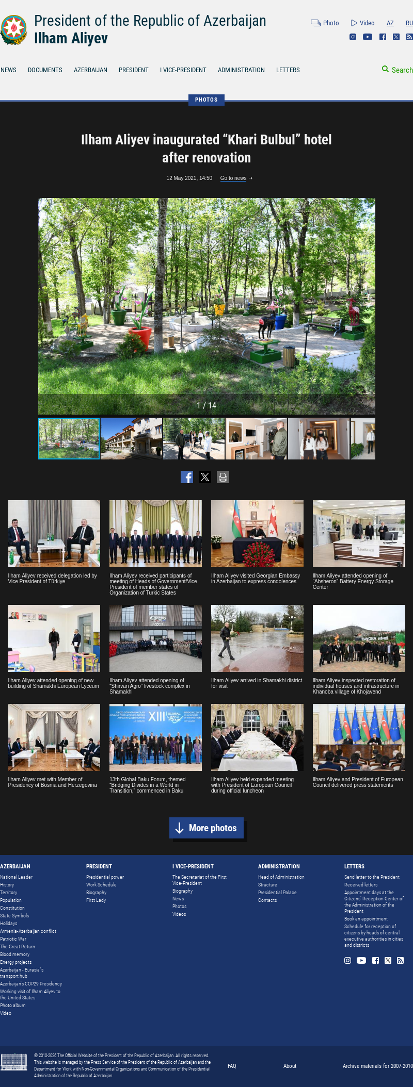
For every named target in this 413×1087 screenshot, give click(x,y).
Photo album (13, 1005)
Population (11, 900)
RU (409, 23)
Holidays (8, 923)
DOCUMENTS (45, 70)
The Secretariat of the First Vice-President (199, 880)
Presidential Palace (277, 892)
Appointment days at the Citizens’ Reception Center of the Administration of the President (374, 902)
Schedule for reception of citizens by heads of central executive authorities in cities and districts (373, 936)
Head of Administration (281, 877)
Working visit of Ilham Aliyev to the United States (30, 994)
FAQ (232, 1066)
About (289, 1066)
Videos (179, 914)
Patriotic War (13, 939)
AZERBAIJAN (90, 70)
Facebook (382, 37)
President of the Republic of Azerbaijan (150, 20)
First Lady (96, 900)
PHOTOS (206, 99)
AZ (390, 23)
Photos (179, 906)
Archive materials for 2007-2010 (378, 1066)
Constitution (12, 908)
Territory (8, 892)
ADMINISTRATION (241, 70)
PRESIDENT (134, 70)
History (7, 884)
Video (367, 23)
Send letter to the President (372, 877)
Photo (331, 23)
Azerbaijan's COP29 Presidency (31, 983)
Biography (96, 892)
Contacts (267, 900)
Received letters (360, 884)
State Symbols (14, 915)
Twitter (396, 37)
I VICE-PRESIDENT (183, 70)
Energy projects (15, 962)
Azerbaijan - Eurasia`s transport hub (21, 973)
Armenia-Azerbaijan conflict (28, 931)
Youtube (368, 37)
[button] (366, 306)
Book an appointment (366, 918)
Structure (267, 884)
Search (402, 70)
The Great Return (17, 946)
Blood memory (14, 954)
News (178, 898)
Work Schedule (101, 884)
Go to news (233, 178)
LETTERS (288, 70)
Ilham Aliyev (71, 38)
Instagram (353, 37)
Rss (409, 37)
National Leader (16, 877)
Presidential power (105, 877)
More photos (213, 828)
